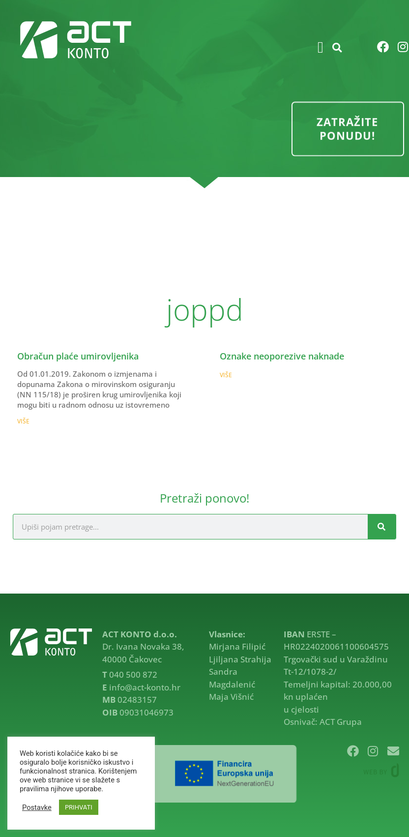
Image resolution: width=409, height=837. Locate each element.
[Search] (382, 526)
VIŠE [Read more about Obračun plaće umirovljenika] (23, 421)
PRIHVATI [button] (78, 807)
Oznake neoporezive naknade (282, 356)
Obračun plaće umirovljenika (78, 356)
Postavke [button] (37, 807)
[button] (320, 47)
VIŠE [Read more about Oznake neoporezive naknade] (226, 375)
